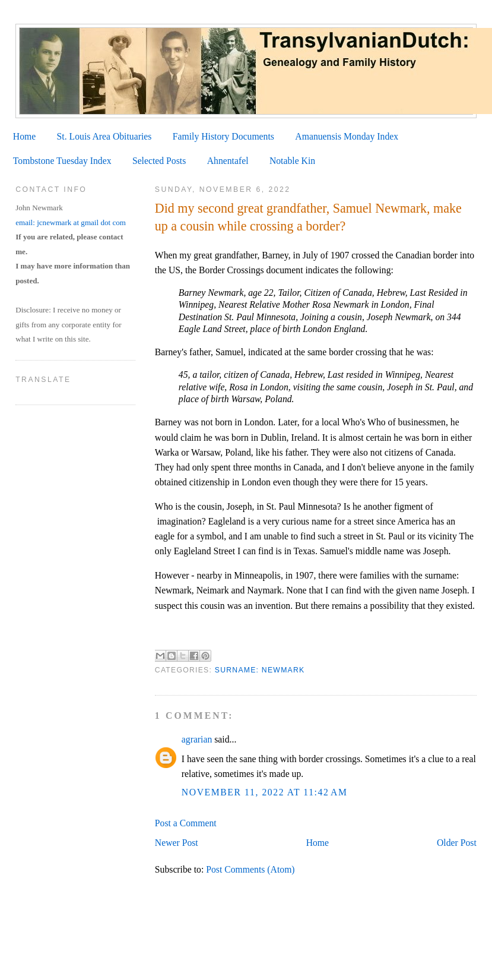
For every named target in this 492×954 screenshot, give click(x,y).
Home (24, 136)
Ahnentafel (228, 161)
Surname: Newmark (260, 670)
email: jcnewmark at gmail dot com (70, 222)
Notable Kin (292, 161)
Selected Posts (159, 161)
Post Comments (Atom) (250, 869)
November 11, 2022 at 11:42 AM (265, 792)
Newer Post (176, 843)
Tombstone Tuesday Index (62, 161)
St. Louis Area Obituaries (104, 136)
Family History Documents (223, 136)
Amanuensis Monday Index (346, 136)
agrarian (197, 739)
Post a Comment (186, 823)
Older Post (457, 843)
